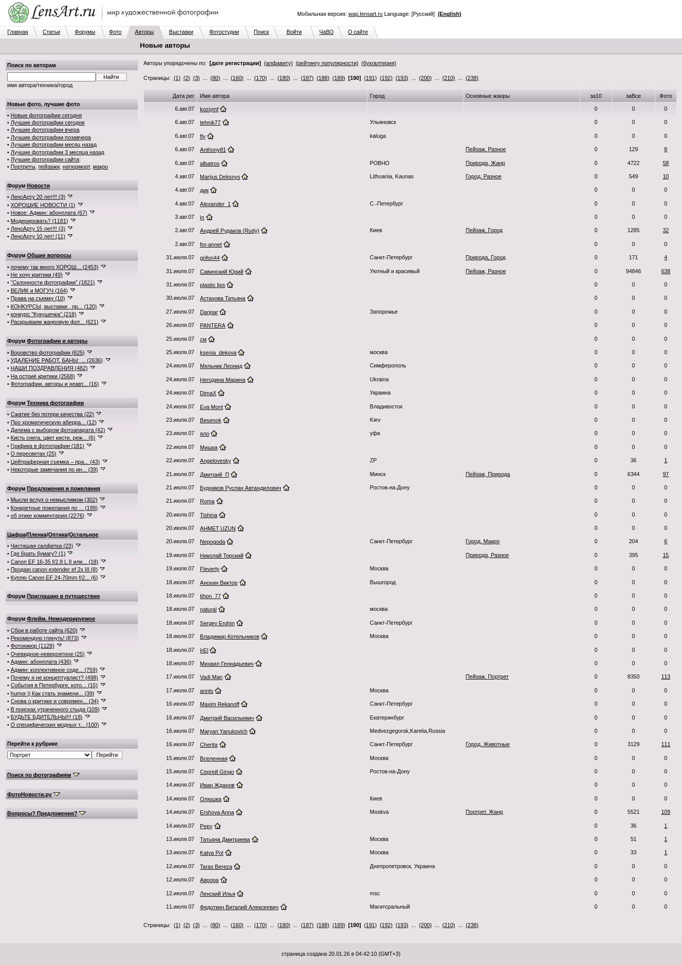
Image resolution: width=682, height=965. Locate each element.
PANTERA (212, 325)
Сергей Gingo (217, 772)
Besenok (210, 420)
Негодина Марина (222, 380)
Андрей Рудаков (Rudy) (229, 231)
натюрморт (76, 166)
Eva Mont (211, 407)
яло (204, 433)
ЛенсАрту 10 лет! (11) (38, 236)
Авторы (144, 32)
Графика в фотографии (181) (48, 446)
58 (666, 163)
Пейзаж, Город (484, 230)
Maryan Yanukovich (223, 731)
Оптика (58, 534)
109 (665, 812)
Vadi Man (211, 677)
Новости (38, 185)
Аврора (209, 880)
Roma (207, 501)
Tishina (208, 515)
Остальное (84, 534)
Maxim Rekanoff (219, 704)
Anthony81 (213, 150)
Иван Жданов (217, 785)
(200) (425, 78)
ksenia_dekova (218, 353)
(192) (386, 78)
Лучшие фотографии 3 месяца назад (58, 152)
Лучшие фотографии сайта (45, 159)
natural (208, 609)
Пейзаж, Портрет (487, 676)
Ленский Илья (217, 894)
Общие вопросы (49, 255)
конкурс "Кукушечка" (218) (43, 314)
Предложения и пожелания (63, 488)
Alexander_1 (215, 204)
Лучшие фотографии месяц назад (54, 144)
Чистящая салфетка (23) (42, 546)
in (202, 217)
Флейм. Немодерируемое (61, 618)
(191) (370, 78)
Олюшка (210, 799)
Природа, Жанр (485, 163)
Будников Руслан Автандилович (240, 488)
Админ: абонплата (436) (41, 662)
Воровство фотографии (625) (48, 353)
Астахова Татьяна (222, 298)
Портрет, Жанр (484, 812)
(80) (215, 78)
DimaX (208, 393)
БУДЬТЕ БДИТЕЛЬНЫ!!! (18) (46, 717)
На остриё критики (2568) (43, 376)
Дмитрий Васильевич (227, 718)
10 (666, 176)
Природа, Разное (487, 555)
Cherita (208, 745)
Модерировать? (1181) (39, 221)
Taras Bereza (216, 867)
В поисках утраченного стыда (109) (55, 709)
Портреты (23, 166)
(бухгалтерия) (378, 63)
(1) (177, 78)
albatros (209, 163)
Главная (17, 32)
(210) (448, 78)
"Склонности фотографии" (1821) (53, 282)
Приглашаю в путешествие (63, 596)
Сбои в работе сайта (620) (44, 630)
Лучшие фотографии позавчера (51, 137)
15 (666, 555)
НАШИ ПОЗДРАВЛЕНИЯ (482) (49, 368)
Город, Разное (484, 176)
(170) (260, 78)
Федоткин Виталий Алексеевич (239, 907)
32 (666, 230)
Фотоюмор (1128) (32, 646)
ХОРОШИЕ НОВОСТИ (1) (43, 205)
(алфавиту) (278, 63)
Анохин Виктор (218, 583)
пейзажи (49, 166)
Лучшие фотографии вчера (45, 130)
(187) (307, 78)
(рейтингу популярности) (327, 63)
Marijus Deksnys (220, 177)
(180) (284, 78)
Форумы (85, 32)
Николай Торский (221, 555)
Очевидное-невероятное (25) (48, 654)
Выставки (181, 32)
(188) (323, 78)
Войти (294, 32)
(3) (196, 78)
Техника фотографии (55, 403)
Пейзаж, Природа (488, 474)
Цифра (16, 534)
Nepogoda (212, 542)
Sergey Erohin (217, 623)
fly (202, 136)
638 (665, 271)
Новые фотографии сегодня (46, 115)
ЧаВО (326, 32)
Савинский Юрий (221, 272)
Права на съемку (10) (38, 298)
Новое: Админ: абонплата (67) (49, 213)
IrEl (204, 650)
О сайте (358, 32)
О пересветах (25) (33, 453)
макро (100, 166)
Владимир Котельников (229, 636)
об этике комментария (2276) (48, 515)
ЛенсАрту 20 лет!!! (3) (38, 197)
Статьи (51, 32)
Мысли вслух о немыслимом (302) (54, 500)
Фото (115, 32)
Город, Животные (488, 744)
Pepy (206, 826)
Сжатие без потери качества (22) (52, 414)
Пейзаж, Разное (486, 149)
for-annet (211, 244)
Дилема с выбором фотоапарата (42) (58, 430)
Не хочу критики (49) (37, 275)
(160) (237, 78)
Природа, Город (486, 257)
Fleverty (209, 569)
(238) (472, 78)
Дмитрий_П (214, 474)
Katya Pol (211, 853)
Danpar (209, 312)
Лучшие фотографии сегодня (48, 122)
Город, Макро (483, 541)
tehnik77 (210, 122)
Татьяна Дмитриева (225, 839)
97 (666, 474)
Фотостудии (224, 32)
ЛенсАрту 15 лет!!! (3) (38, 228)
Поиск (261, 32)
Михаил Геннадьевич (227, 664)
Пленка (37, 534)
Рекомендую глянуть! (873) (45, 638)
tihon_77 (210, 596)
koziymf (209, 109)
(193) (402, 78)
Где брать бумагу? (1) (38, 553)
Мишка (208, 447)
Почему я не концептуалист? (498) (54, 677)
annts (206, 691)
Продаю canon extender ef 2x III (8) (54, 569)
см (203, 339)
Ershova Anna (217, 812)
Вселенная (214, 758)
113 (665, 676)
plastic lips (212, 285)
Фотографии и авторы (57, 341)
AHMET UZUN (218, 528)
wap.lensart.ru (365, 14)
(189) (339, 78)
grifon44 (210, 258)
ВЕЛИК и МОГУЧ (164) (39, 291)
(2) (186, 78)
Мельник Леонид (221, 366)
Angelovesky (215, 461)
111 (665, 744)
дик (204, 190)
